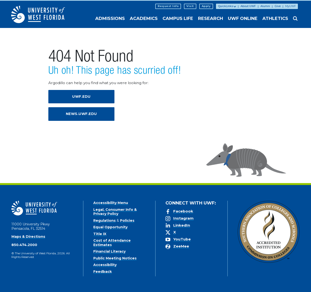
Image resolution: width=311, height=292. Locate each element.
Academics (144, 18)
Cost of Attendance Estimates (112, 242)
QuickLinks (225, 6)
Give (278, 6)
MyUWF (290, 6)
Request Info (168, 6)
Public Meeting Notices (115, 258)
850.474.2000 (24, 245)
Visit (190, 6)
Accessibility (105, 265)
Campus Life (178, 18)
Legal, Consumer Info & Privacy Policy (115, 211)
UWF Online (243, 18)
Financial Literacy (109, 251)
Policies (127, 220)
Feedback (102, 271)
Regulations (104, 220)
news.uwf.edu (81, 114)
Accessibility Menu (110, 203)
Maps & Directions (28, 236)
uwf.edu (81, 96)
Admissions (110, 18)
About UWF (248, 6)
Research (210, 18)
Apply (206, 6)
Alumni (265, 6)
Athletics (275, 18)
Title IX (99, 234)
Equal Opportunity (110, 227)
